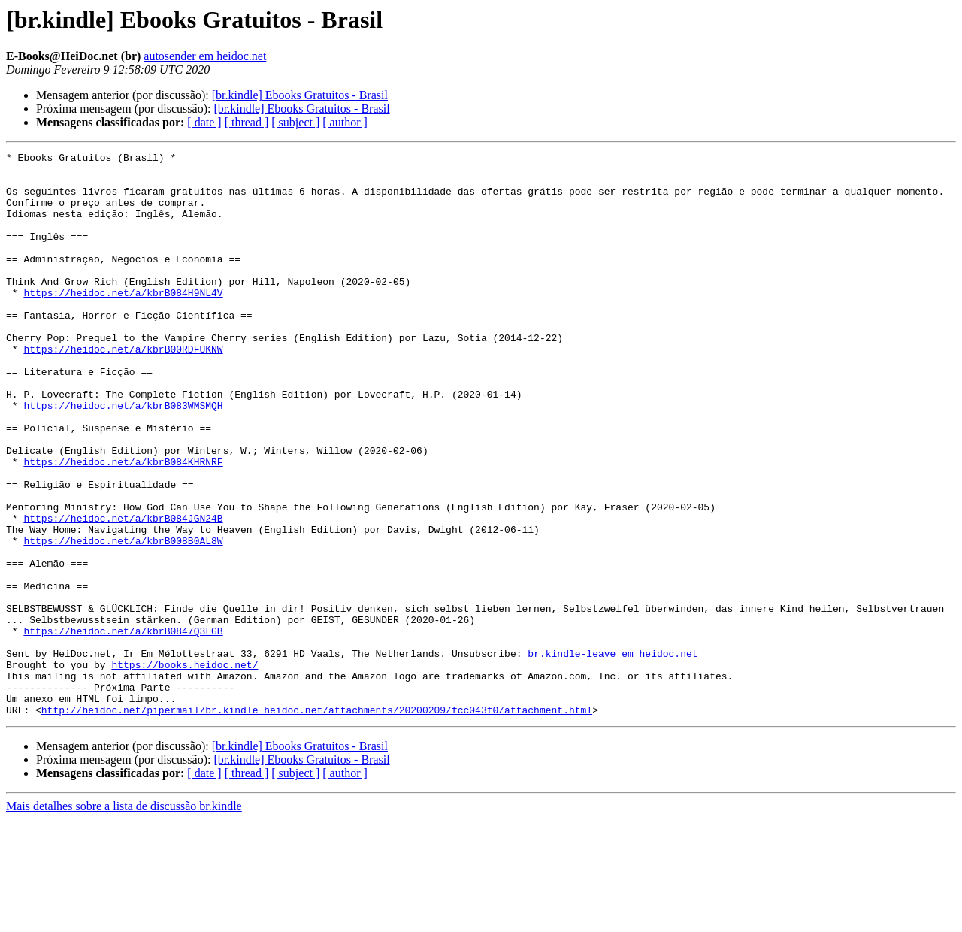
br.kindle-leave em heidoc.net (612, 754)
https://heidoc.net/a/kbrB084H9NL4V (122, 321)
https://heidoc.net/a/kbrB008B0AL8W (122, 619)
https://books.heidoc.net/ (184, 768)
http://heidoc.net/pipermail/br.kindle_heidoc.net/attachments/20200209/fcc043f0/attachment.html (316, 822)
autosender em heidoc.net (205, 56)
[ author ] (345, 122)
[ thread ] (247, 122)
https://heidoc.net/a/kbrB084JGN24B (122, 592)
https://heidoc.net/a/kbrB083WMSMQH (122, 457)
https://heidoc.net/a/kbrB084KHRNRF (122, 524)
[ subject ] (295, 122)
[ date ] (204, 122)
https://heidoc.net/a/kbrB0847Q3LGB (122, 727)
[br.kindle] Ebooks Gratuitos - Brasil (300, 95)
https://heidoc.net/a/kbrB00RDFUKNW (122, 389)
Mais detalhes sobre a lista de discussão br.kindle (124, 918)
